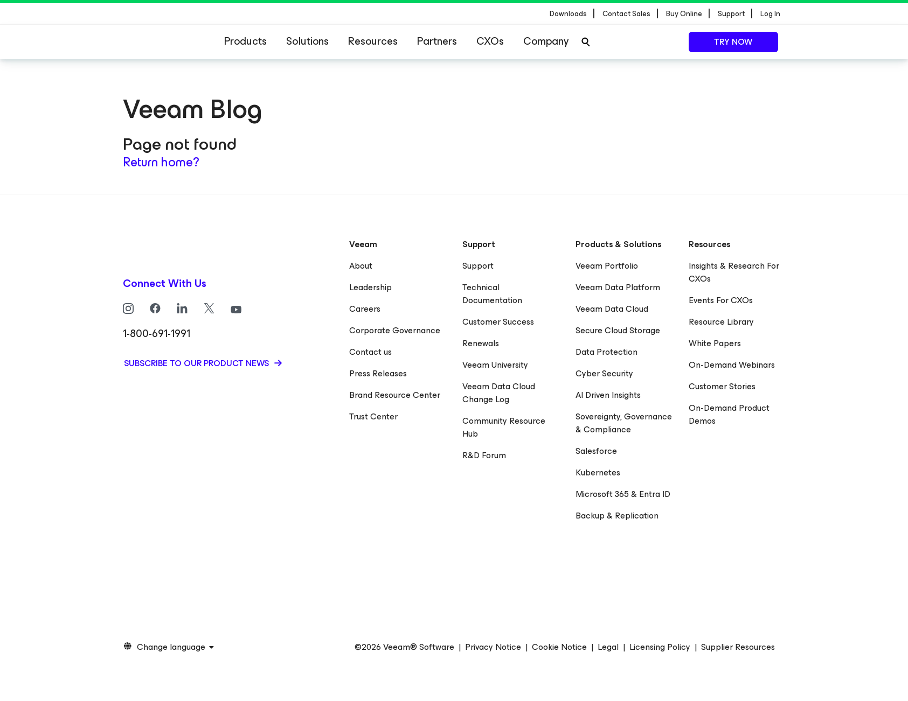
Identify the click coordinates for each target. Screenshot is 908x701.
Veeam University (495, 364)
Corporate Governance (394, 330)
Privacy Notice (493, 647)
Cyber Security (604, 373)
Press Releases (378, 373)
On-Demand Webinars (732, 364)
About (360, 265)
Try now (733, 41)
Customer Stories (722, 386)
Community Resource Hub (503, 427)
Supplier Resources (738, 647)
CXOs (490, 41)
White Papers (715, 343)
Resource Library (721, 321)
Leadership (370, 287)
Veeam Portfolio (607, 265)
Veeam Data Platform (618, 287)
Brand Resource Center (394, 395)
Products (245, 41)
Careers (364, 309)
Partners (437, 41)
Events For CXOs (721, 300)
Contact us (370, 352)
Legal (608, 647)
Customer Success (498, 321)
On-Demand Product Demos (729, 414)
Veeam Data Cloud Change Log (498, 392)
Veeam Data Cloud (612, 309)
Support (478, 265)
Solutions (307, 41)
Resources (373, 41)
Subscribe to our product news (197, 363)
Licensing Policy (659, 647)
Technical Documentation (492, 293)
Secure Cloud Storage (618, 330)
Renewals (480, 343)
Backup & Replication (617, 515)
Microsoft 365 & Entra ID (623, 494)
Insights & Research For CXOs (734, 272)
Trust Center (373, 416)
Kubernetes (598, 472)
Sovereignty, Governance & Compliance (624, 423)
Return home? (161, 162)
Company (546, 41)
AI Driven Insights (608, 395)
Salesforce (596, 451)
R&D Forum (484, 455)
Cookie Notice (559, 647)
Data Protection (606, 352)
